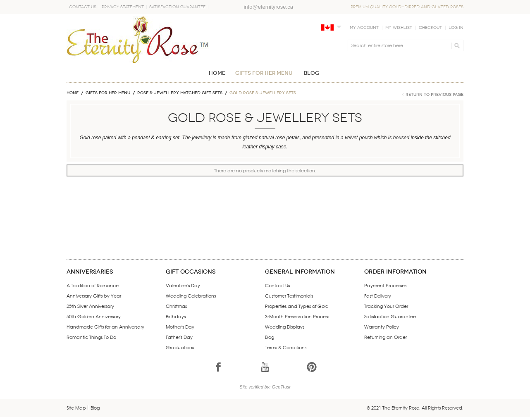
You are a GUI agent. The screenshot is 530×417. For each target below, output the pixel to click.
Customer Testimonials (289, 295)
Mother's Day (180, 326)
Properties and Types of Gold (297, 306)
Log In (456, 28)
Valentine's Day (183, 285)
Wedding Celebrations (191, 295)
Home (73, 93)
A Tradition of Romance (93, 285)
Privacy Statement (123, 7)
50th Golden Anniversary (94, 316)
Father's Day (179, 337)
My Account (364, 28)
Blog (269, 337)
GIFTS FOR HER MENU (108, 93)
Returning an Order (385, 337)
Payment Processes (385, 285)
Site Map (76, 407)
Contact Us (82, 7)
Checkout (430, 28)
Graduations (180, 347)
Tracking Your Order (386, 306)
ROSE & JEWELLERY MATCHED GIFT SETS (179, 93)
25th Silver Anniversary (90, 306)
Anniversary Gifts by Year (94, 295)
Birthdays (176, 316)
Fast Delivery (377, 295)
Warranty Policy (381, 326)
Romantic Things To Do (91, 337)
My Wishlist (398, 28)
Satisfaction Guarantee (177, 7)
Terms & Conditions (285, 347)
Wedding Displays (284, 326)
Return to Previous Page (434, 94)
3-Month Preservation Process (297, 316)
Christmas (176, 306)
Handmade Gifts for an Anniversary (105, 326)
